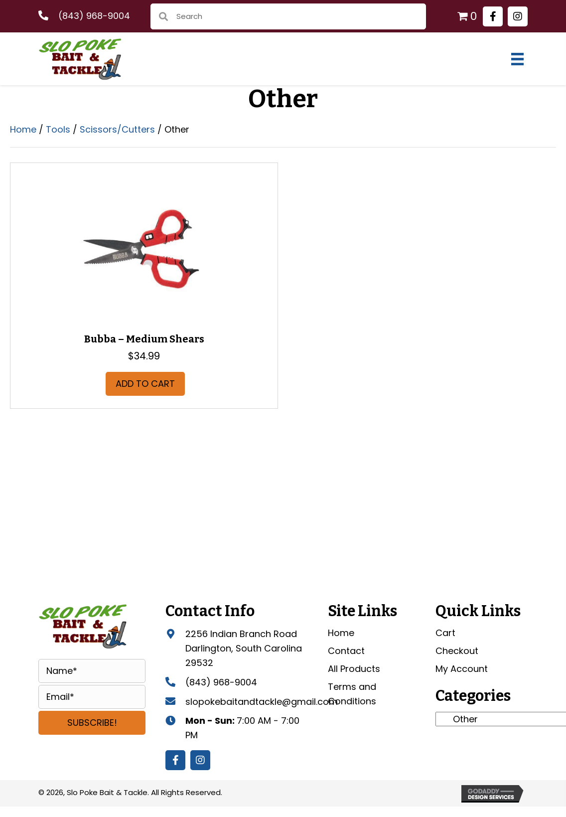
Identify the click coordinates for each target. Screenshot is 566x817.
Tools (58, 129)
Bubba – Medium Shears (144, 339)
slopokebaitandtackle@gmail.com (261, 701)
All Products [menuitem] (354, 668)
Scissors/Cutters (117, 129)
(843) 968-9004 (94, 15)
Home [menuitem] (341, 633)
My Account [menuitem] (461, 668)
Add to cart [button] (145, 383)
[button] (493, 16)
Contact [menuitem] (346, 651)
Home (23, 129)
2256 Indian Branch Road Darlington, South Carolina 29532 (243, 648)
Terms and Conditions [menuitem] (352, 693)
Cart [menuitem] (445, 633)
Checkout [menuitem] (456, 651)
